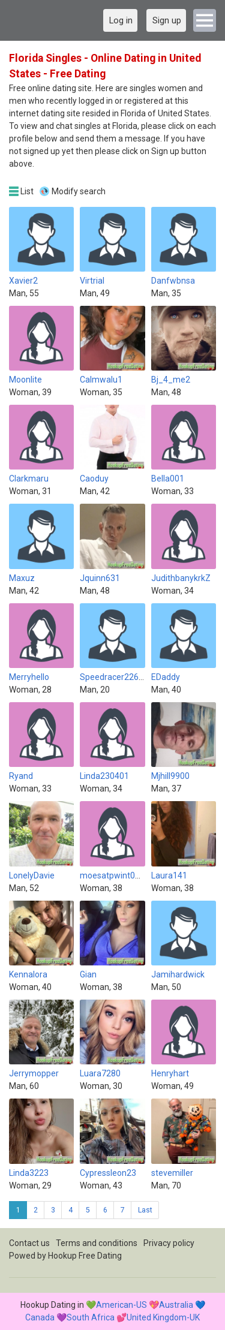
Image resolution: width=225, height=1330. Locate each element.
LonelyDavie (32, 875)
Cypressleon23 (108, 1173)
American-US (121, 1305)
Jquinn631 (100, 578)
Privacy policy (168, 1243)
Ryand (21, 776)
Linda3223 (29, 1173)
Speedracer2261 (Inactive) (130, 677)
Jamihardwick (178, 974)
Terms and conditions (96, 1243)
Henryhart (170, 1073)
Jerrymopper (34, 1073)
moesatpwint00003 (117, 875)
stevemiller (172, 1173)
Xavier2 (23, 280)
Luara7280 (100, 1073)
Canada (40, 1317)
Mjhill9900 (170, 776)
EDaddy (165, 677)
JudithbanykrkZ (181, 578)
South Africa (91, 1317)
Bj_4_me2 (170, 379)
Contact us (29, 1243)
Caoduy (94, 478)
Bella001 (167, 478)
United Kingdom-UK (163, 1317)
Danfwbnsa (173, 280)
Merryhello (29, 677)
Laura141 (169, 875)
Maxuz (22, 578)
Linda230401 (104, 776)
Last (145, 1210)
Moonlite (25, 379)
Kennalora (28, 974)
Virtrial (92, 280)
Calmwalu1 (101, 379)
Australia (176, 1305)
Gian (88, 974)
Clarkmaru (29, 478)
